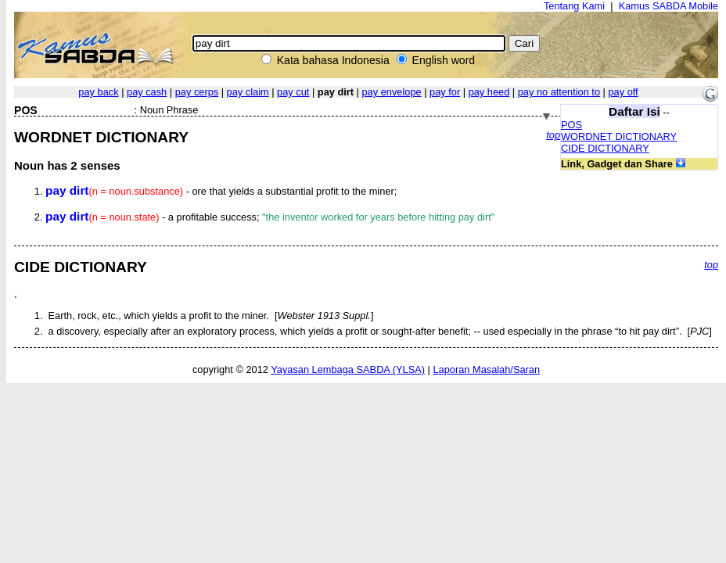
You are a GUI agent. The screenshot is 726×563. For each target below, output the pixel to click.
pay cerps (196, 92)
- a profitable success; (269, 217)
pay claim (248, 92)
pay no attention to (559, 92)
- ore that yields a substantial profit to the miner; (221, 191)
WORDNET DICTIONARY (619, 136)
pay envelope (391, 92)
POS (571, 125)
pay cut (293, 92)
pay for (444, 92)
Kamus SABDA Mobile (668, 6)
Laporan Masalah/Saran (486, 369)
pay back (98, 92)
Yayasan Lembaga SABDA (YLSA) (348, 369)
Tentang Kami (574, 6)
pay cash (147, 92)
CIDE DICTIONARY (605, 148)
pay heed (489, 92)
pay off (623, 92)
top (553, 135)
